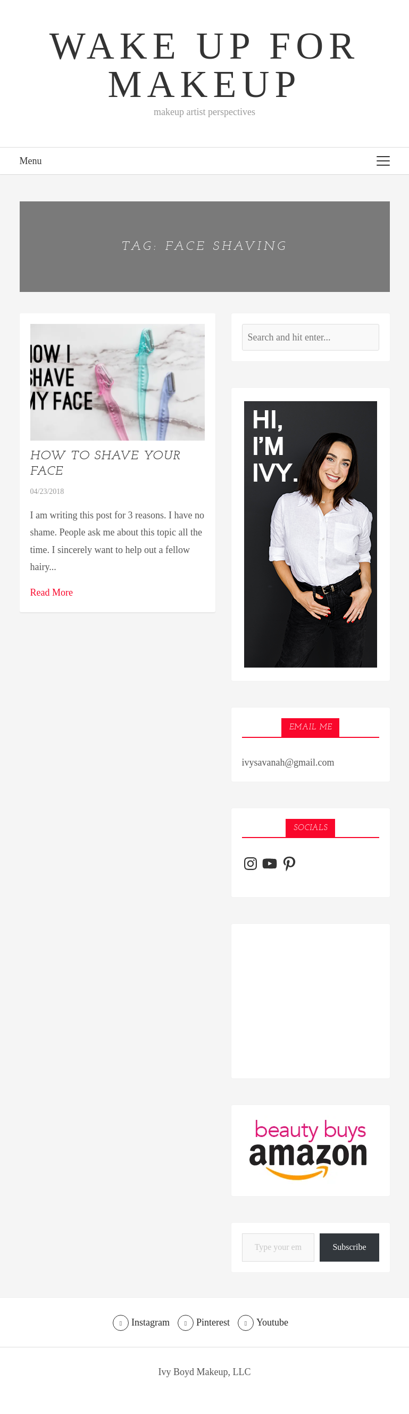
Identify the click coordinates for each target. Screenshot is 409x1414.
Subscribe (349, 1247)
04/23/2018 (47, 491)
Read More (51, 592)
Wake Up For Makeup (204, 65)
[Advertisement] (310, 1001)
